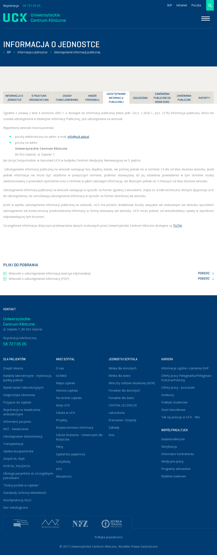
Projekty (61, 420)
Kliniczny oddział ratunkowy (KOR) (131, 383)
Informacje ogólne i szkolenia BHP (185, 368)
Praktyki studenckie (174, 402)
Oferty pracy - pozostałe (178, 387)
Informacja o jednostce (32, 52)
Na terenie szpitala (69, 398)
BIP (169, 5)
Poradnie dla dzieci (121, 398)
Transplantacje (13, 444)
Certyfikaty (63, 462)
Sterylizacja (169, 447)
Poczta (196, 5)
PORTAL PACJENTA (16, 466)
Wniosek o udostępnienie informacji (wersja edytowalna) (111, 273)
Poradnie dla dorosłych (124, 390)
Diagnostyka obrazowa (19, 395)
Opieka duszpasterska (18, 451)
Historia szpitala (67, 390)
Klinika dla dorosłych (122, 368)
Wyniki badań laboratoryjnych (23, 387)
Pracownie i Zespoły (122, 420)
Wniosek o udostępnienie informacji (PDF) (111, 279)
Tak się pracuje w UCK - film (180, 417)
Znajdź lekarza (13, 368)
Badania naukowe (173, 476)
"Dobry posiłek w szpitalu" (21, 485)
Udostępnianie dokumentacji (22, 436)
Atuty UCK (63, 405)
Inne (111, 435)
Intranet (181, 5)
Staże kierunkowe (173, 410)
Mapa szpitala (65, 383)
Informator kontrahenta (177, 454)
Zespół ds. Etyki (14, 459)
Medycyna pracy (172, 461)
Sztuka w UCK (65, 413)
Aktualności (64, 476)
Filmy (59, 447)
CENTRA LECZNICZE (122, 405)
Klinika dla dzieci (119, 376)
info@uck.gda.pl (78, 137)
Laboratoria (116, 413)
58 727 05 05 (31, 6)
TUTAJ (177, 226)
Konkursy (167, 395)
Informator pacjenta (17, 422)
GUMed (61, 376)
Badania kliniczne (173, 439)
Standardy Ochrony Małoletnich (24, 493)
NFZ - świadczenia (15, 429)
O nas (60, 368)
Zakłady (113, 427)
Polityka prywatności (109, 537)
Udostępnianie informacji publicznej (77, 52)
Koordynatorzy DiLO (17, 500)
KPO (59, 469)
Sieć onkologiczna (15, 507)
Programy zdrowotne (176, 469)
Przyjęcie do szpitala (17, 402)
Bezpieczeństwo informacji (74, 427)
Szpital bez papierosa (70, 454)
